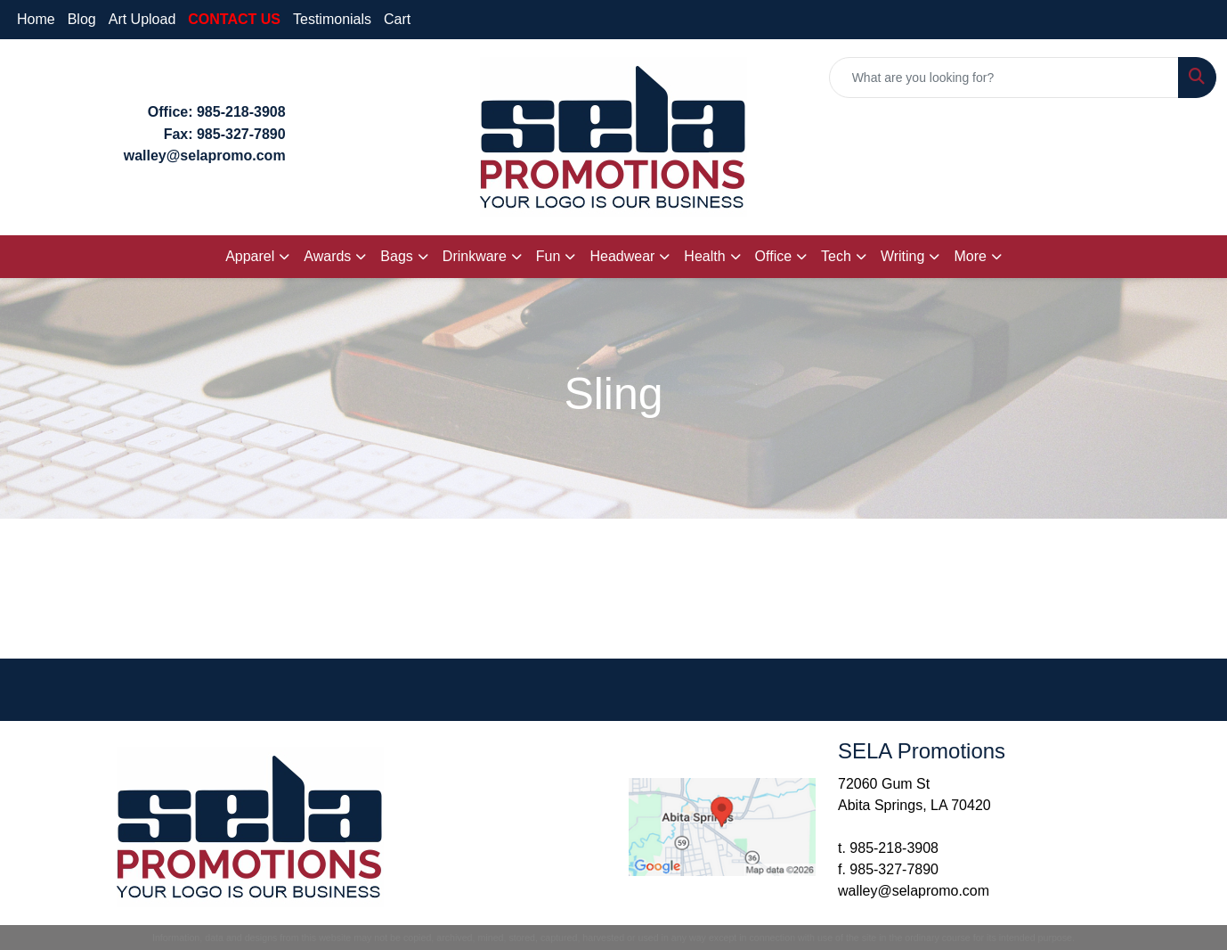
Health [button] (704, 256)
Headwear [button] (621, 256)
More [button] (970, 256)
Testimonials (332, 19)
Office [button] (773, 256)
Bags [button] (396, 256)
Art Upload (142, 19)
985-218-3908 (241, 111)
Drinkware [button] (475, 256)
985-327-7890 (241, 134)
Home (36, 19)
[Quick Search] (1004, 77)
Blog (82, 19)
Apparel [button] (249, 256)
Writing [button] (903, 256)
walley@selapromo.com (913, 890)
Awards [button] (327, 256)
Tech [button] (836, 256)
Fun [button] (548, 256)
